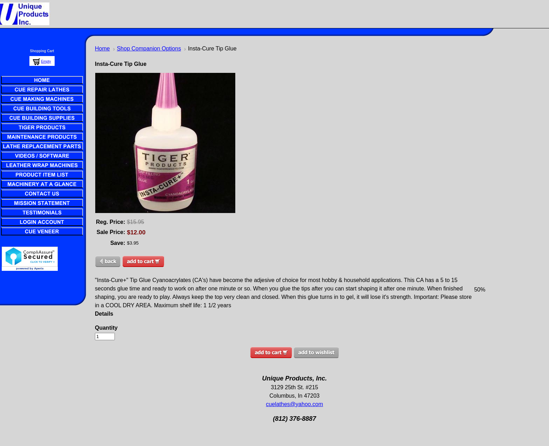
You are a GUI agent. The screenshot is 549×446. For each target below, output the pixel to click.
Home (102, 49)
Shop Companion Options (149, 49)
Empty (46, 61)
